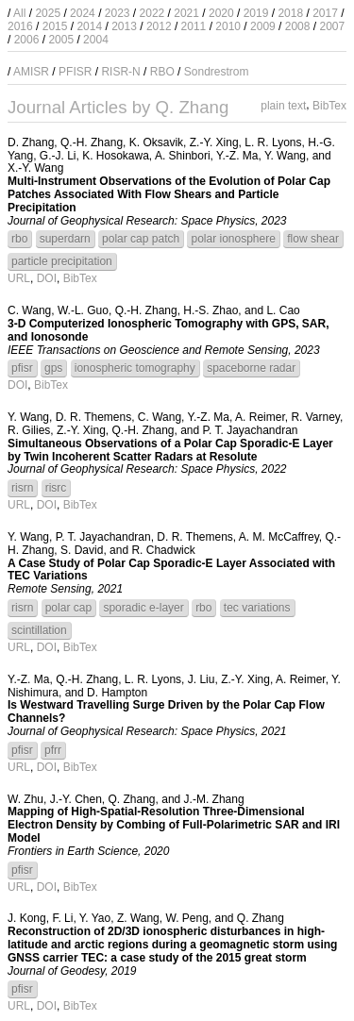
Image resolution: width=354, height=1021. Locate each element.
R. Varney (315, 417)
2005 (61, 39)
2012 (159, 26)
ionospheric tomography (135, 368)
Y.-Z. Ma (237, 155)
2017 (325, 13)
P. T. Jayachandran (250, 430)
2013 (124, 26)
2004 (96, 39)
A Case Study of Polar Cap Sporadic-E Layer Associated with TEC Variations (171, 570)
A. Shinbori (183, 155)
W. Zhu (25, 799)
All (19, 13)
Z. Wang (138, 918)
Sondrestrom (216, 71)
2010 (228, 26)
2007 (332, 26)
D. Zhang (31, 142)
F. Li (62, 918)
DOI (47, 278)
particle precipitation (61, 261)
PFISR (75, 71)
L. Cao (282, 310)
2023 (117, 13)
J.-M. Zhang (214, 799)
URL (19, 278)
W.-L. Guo (83, 310)
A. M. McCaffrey (279, 537)
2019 (256, 13)
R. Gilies (29, 430)
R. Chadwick (162, 550)
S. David (81, 550)
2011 (194, 26)
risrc (56, 487)
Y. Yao (94, 918)
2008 (298, 26)
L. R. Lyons (272, 142)
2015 (55, 26)
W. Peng (186, 918)
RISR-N (120, 71)
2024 (82, 13)
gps (53, 368)
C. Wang (29, 310)
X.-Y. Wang (35, 168)
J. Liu (201, 679)
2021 (186, 13)
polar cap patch (140, 238)
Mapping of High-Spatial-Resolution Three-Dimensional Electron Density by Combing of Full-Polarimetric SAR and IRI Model (174, 825)
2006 (27, 39)
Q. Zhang (132, 799)
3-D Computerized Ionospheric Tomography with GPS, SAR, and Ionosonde (168, 330)
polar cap (68, 607)
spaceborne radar (251, 368)
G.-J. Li (58, 155)
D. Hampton (117, 692)
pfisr (22, 368)
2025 (47, 13)
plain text (283, 105)
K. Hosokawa (115, 155)
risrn (22, 487)
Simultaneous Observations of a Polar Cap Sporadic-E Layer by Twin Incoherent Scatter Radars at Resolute (170, 450)
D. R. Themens (93, 417)
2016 (20, 26)
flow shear (313, 238)
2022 (152, 13)
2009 (263, 26)
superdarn (65, 238)
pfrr (52, 750)
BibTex (329, 105)
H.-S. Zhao (210, 310)
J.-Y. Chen (76, 799)
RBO (162, 71)
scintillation (39, 630)
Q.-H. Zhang (91, 142)
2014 (89, 26)
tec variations (257, 607)
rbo (19, 238)
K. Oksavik (156, 142)
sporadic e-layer (143, 607)
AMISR (31, 71)
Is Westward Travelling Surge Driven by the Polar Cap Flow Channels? (166, 711)
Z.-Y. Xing (214, 142)
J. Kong (27, 918)
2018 (290, 13)
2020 (221, 13)
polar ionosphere (233, 238)
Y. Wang (285, 155)
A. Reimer (260, 417)
